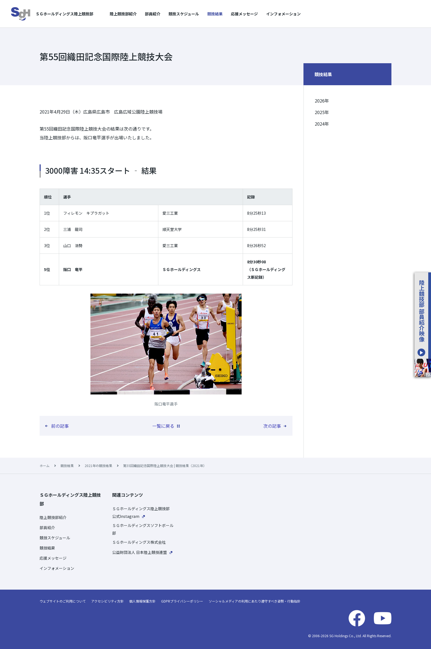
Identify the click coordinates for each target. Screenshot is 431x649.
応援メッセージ (244, 13)
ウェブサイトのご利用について (63, 601)
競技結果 (215, 13)
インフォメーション (283, 13)
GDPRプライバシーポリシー (182, 601)
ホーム (44, 465)
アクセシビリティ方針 (107, 601)
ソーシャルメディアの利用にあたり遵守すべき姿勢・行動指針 (254, 601)
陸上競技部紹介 (123, 13)
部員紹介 (152, 13)
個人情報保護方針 (142, 601)
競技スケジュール (183, 13)
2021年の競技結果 (98, 465)
